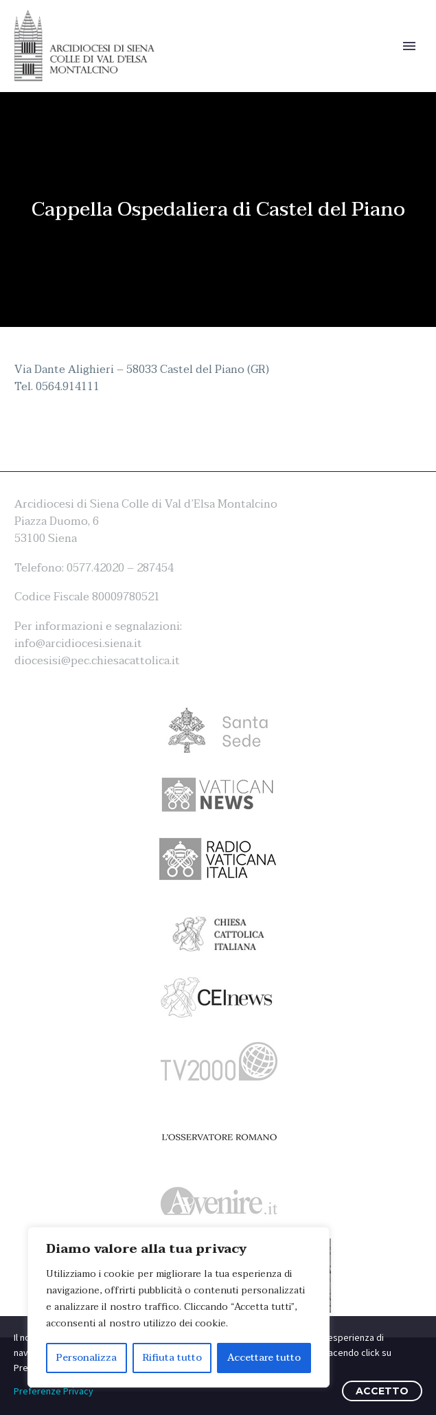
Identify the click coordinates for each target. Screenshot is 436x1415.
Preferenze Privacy (53, 1391)
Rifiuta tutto (172, 1358)
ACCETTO (382, 1391)
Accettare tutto (264, 1358)
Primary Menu (409, 46)
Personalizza (86, 1358)
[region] (178, 1307)
